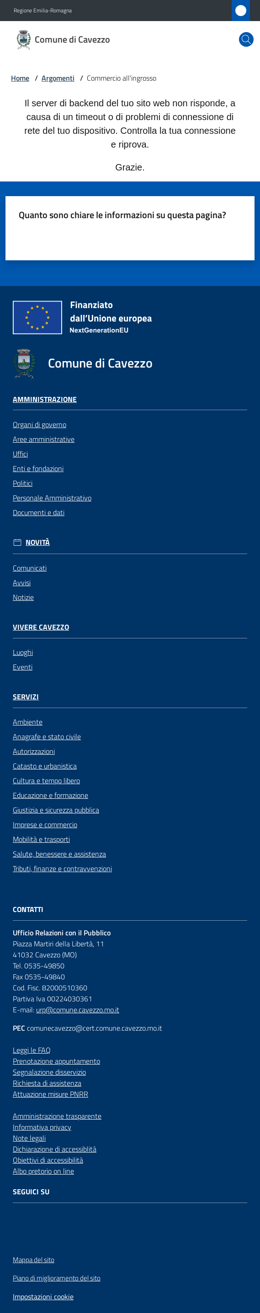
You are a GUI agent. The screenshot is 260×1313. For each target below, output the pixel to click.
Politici (22, 483)
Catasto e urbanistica (45, 765)
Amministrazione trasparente (57, 1115)
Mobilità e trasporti (41, 839)
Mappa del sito (33, 1259)
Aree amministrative (43, 439)
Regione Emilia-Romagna (43, 10)
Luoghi (23, 652)
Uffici (20, 453)
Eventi (22, 666)
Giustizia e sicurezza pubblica (56, 809)
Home (20, 77)
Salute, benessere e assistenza (59, 853)
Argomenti (58, 77)
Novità (38, 542)
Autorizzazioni (34, 751)
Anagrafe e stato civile (47, 736)
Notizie (23, 597)
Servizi (26, 696)
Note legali (29, 1137)
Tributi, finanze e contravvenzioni (62, 868)
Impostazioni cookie (43, 1296)
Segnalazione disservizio (49, 1071)
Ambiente (27, 721)
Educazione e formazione (50, 795)
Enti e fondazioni (38, 468)
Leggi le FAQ (32, 1049)
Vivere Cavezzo (41, 627)
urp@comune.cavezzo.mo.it (77, 1009)
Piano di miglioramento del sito (57, 1278)
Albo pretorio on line (43, 1170)
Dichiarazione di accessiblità (54, 1148)
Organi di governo (39, 424)
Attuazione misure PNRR (50, 1093)
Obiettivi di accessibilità (48, 1159)
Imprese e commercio (45, 824)
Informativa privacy (42, 1126)
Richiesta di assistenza (47, 1082)
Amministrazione (45, 399)
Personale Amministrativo (52, 497)
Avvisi (22, 582)
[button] (246, 39)
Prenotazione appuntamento (56, 1060)
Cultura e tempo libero (46, 780)
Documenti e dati (38, 512)
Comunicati (30, 567)
